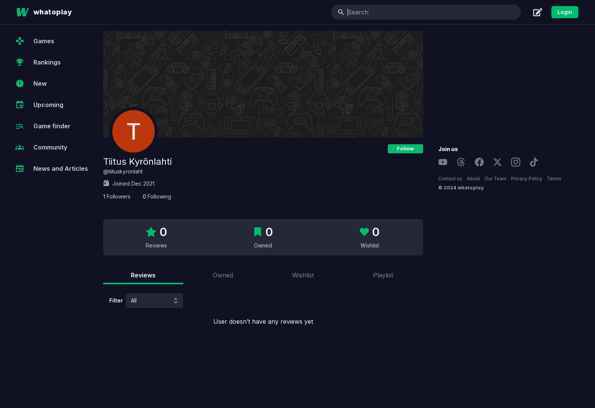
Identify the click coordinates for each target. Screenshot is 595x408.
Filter (116, 300)
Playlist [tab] (383, 275)
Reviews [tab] (143, 275)
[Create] (537, 12)
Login (564, 12)
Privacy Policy (526, 178)
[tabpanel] (263, 309)
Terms (554, 178)
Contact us (450, 178)
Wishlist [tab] (303, 275)
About (473, 178)
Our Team (496, 178)
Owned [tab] (223, 275)
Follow (405, 148)
